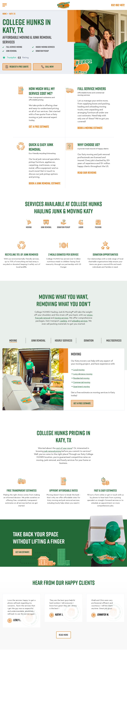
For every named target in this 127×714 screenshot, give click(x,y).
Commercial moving (82, 385)
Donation (89, 343)
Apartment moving (82, 389)
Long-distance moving (84, 376)
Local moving (79, 372)
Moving (13, 343)
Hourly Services (63, 343)
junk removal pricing (52, 454)
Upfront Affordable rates (63, 493)
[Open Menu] (4, 5)
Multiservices (113, 343)
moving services (69, 317)
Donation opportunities (105, 254)
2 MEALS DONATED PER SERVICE (63, 254)
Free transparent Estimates (21, 493)
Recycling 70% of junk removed (21, 254)
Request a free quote (17, 66)
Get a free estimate (82, 406)
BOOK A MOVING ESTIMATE (90, 128)
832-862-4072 (118, 5)
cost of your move (64, 451)
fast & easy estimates (105, 493)
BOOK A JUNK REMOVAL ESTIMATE (44, 183)
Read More (63, 638)
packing (81, 320)
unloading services (43, 323)
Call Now (47, 66)
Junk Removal (38, 343)
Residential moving (82, 381)
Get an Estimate (22, 555)
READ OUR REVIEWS (87, 172)
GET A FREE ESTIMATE (39, 126)
